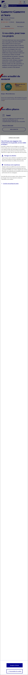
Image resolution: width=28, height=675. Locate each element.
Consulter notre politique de (11, 183)
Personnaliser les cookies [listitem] (15, 671)
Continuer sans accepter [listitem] (14, 137)
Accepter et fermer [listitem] (14, 665)
